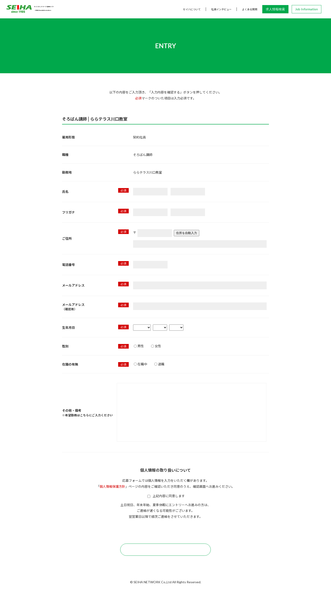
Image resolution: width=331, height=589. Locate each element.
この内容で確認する (165, 549)
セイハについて (192, 9)
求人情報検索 (275, 9)
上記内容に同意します (166, 495)
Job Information (306, 9)
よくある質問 (249, 9)
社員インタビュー (221, 9)
